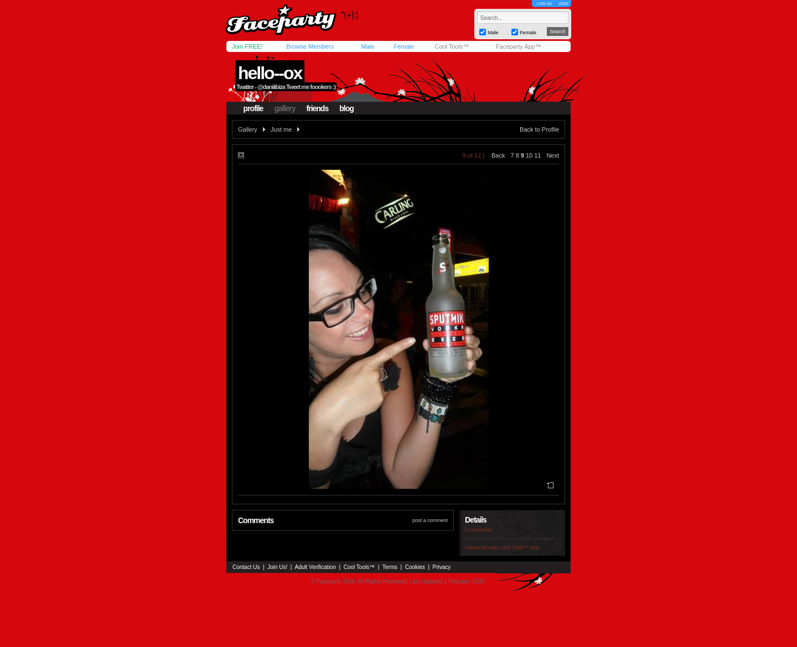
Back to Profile (539, 129)
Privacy (442, 567)
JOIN (563, 3)
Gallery (247, 129)
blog (346, 108)
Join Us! (277, 567)
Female (404, 46)
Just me (281, 129)
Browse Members (310, 46)
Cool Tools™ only (519, 547)
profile (253, 108)
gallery (284, 108)
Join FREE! (247, 46)
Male (367, 46)
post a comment (430, 520)
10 (529, 155)
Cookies (415, 567)
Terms (389, 567)
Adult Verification (315, 567)
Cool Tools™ (451, 46)
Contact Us (246, 567)
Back (498, 155)
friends (318, 108)
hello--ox (270, 73)
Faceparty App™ (518, 46)
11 (537, 155)
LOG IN (543, 3)
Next (552, 155)
